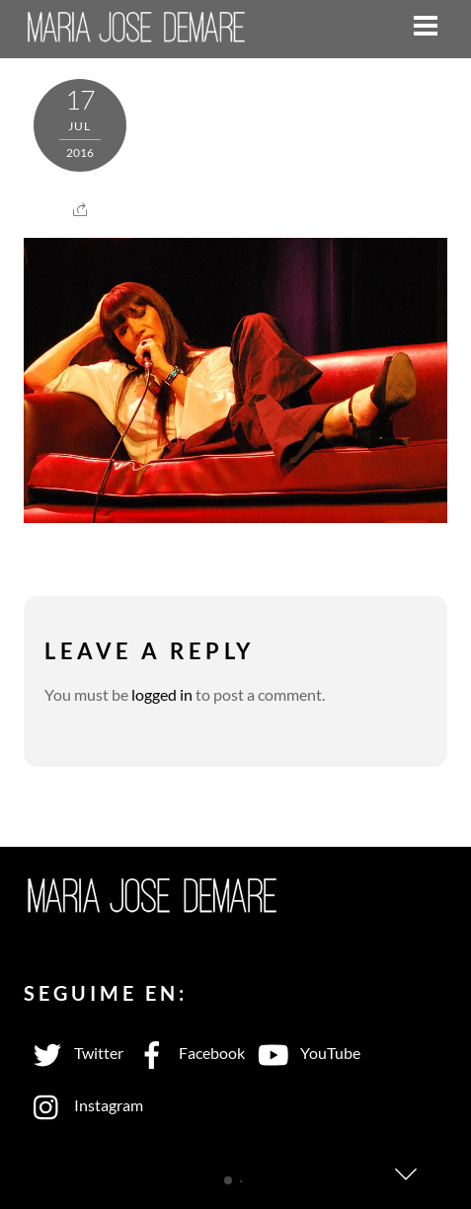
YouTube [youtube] (305, 1052)
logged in (162, 694)
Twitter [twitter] (73, 1052)
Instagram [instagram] (83, 1105)
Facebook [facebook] (186, 1052)
